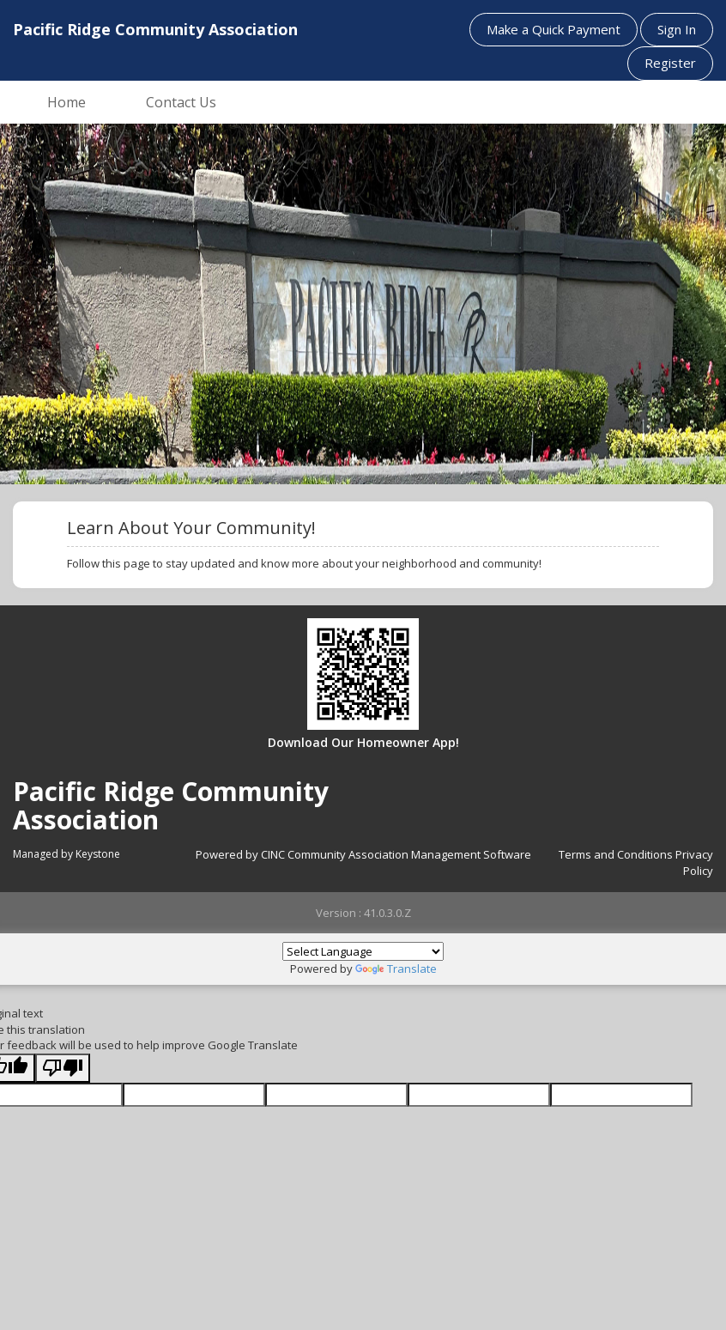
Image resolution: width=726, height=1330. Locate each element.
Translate (396, 968)
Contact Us (181, 102)
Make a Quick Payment (553, 29)
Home (66, 102)
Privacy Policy (694, 862)
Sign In (676, 29)
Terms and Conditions (616, 854)
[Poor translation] (62, 1069)
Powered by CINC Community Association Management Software (363, 854)
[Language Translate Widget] (363, 951)
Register (670, 62)
